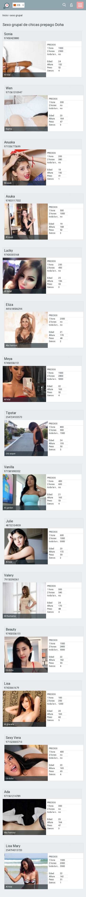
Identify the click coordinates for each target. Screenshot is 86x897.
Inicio (5, 15)
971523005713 (14, 741)
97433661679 (11, 687)
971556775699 (12, 146)
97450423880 (11, 38)
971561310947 (14, 92)
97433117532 (13, 200)
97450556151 (11, 363)
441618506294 (14, 308)
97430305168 (11, 254)
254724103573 (14, 417)
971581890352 (12, 471)
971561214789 (12, 796)
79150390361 (11, 579)
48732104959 (13, 525)
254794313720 (14, 850)
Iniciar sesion (71, 5)
